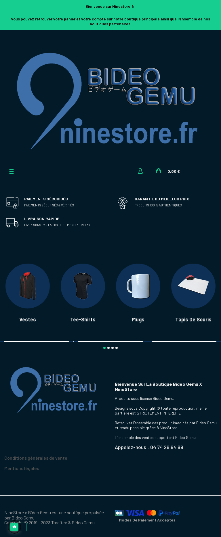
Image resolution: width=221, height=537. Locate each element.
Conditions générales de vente (35, 456)
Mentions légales (21, 467)
